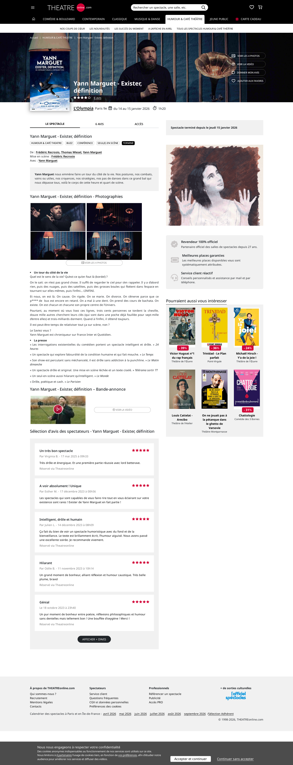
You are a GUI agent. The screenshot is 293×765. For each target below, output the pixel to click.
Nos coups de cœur (72, 28)
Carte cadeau (248, 19)
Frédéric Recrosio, (48, 152)
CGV (92, 736)
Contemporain (93, 19)
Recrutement (38, 732)
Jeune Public (219, 19)
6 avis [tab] (99, 124)
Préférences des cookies (105, 740)
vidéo (243, 64)
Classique (119, 19)
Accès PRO (156, 736)
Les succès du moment (129, 28)
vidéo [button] (115, 408)
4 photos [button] (115, 248)
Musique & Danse (147, 19)
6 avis (97, 98)
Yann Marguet (92, 152)
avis (245, 72)
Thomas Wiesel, (71, 152)
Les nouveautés (99, 28)
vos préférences (127, 755)
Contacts (35, 740)
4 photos (246, 56)
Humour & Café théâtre (185, 19)
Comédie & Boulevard (59, 19)
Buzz (69, 143)
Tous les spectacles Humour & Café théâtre (205, 28)
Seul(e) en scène (108, 143)
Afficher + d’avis (94, 638)
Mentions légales (41, 736)
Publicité (154, 732)
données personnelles (114, 736)
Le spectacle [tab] (54, 124)
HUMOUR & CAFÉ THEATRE (46, 143)
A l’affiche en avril (160, 28)
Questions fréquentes (103, 732)
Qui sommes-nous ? (43, 728)
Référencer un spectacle (165, 728)
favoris (247, 81)
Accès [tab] (139, 124)
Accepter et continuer (190, 759)
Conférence (85, 143)
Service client (98, 728)
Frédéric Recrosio (63, 156)
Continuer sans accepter (235, 759)
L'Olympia (83, 108)
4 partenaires (64, 755)
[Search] (165, 7)
